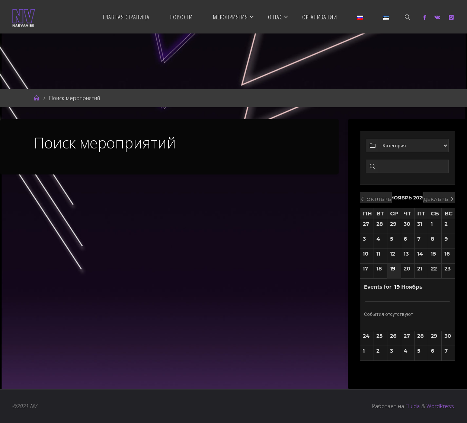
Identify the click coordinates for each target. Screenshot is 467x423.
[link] (407, 16)
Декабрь (439, 199)
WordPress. (440, 406)
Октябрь (375, 199)
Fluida (412, 406)
